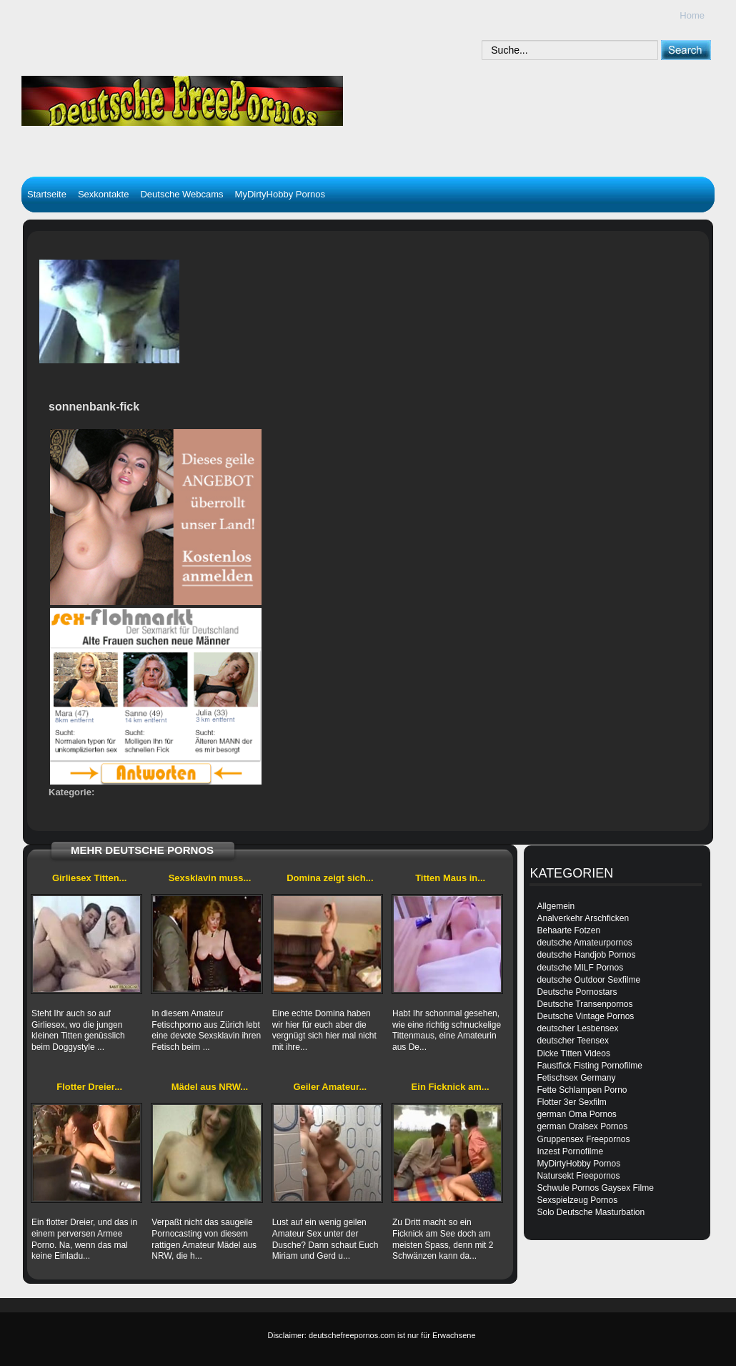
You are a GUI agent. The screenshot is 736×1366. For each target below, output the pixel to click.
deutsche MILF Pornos (580, 968)
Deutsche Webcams (181, 194)
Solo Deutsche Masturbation (591, 1212)
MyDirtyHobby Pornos (280, 194)
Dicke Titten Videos (573, 1053)
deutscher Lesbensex (577, 1028)
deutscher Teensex (573, 1041)
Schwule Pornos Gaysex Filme (595, 1188)
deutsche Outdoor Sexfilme (588, 980)
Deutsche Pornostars (577, 992)
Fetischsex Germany (576, 1078)
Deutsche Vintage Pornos (585, 1016)
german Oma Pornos (576, 1114)
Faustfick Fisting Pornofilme (589, 1066)
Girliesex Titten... (89, 878)
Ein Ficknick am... (450, 1086)
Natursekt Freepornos (578, 1176)
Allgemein (556, 906)
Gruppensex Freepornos (583, 1139)
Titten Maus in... (450, 878)
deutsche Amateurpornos (584, 943)
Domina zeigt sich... (330, 878)
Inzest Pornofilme (570, 1151)
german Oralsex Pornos (582, 1126)
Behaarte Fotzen (568, 930)
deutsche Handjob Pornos (586, 955)
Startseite (46, 194)
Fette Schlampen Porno (582, 1090)
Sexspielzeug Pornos (577, 1200)
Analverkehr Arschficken (583, 918)
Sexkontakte (103, 194)
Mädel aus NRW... (209, 1086)
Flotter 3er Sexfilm (571, 1102)
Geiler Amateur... (330, 1086)
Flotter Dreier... (89, 1086)
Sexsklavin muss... (210, 878)
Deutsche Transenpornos (584, 1004)
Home (692, 15)
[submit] (685, 49)
